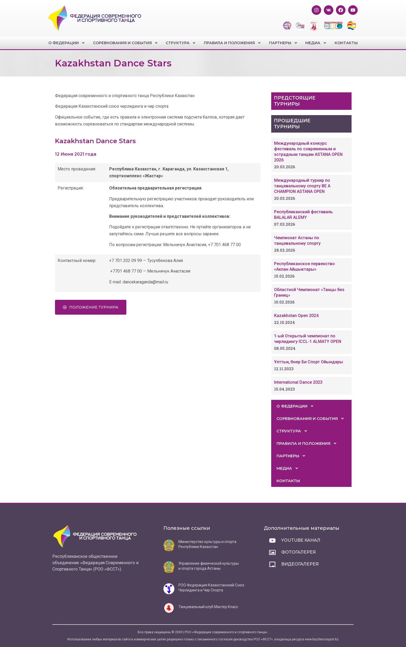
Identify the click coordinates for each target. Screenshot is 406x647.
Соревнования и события (125, 42)
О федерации (66, 42)
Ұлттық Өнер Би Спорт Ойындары (325, 361)
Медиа (316, 42)
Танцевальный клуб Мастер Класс (208, 607)
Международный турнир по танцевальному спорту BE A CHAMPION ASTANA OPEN (319, 186)
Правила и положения (232, 42)
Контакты (346, 42)
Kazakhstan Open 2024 (313, 315)
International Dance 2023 (315, 382)
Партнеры (283, 42)
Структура (181, 42)
